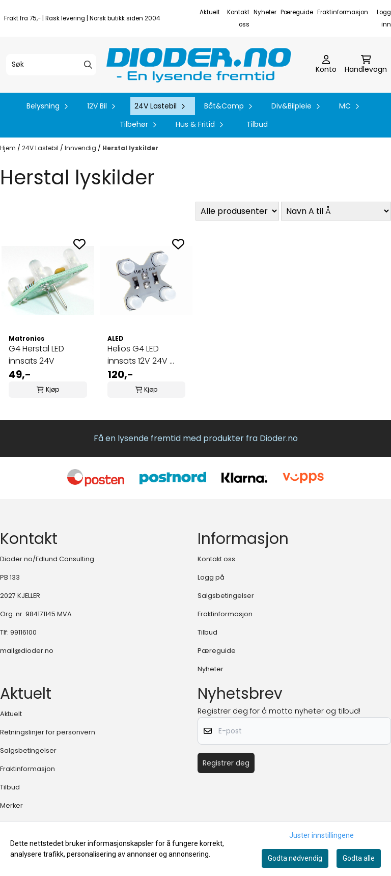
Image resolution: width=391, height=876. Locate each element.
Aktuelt (210, 12)
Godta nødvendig (295, 858)
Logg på (211, 577)
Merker (11, 805)
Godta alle (359, 858)
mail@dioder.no (26, 650)
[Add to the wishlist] (79, 244)
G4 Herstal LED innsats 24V (36, 355)
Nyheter (265, 12)
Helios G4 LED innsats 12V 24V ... (140, 355)
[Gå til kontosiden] (326, 64)
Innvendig (81, 148)
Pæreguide (297, 12)
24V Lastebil (41, 148)
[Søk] (51, 64)
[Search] (88, 65)
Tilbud (257, 124)
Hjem (8, 148)
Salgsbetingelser (226, 595)
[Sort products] (336, 211)
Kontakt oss (216, 559)
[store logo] (198, 65)
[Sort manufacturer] (237, 211)
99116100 (23, 632)
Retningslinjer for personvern (47, 732)
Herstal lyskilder (130, 148)
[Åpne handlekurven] (366, 64)
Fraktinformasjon (342, 12)
